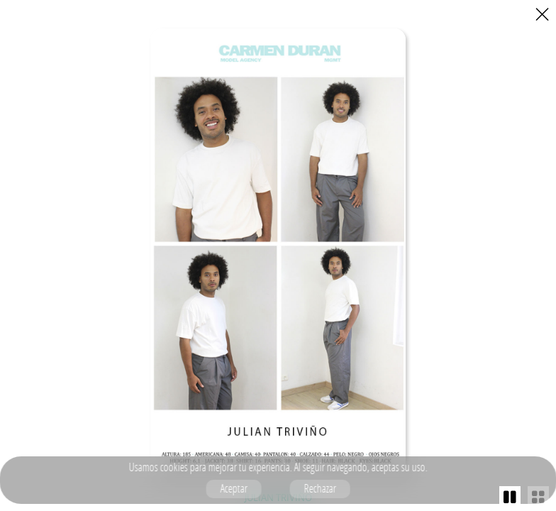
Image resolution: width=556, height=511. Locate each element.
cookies (173, 467)
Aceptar (233, 488)
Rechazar (319, 488)
